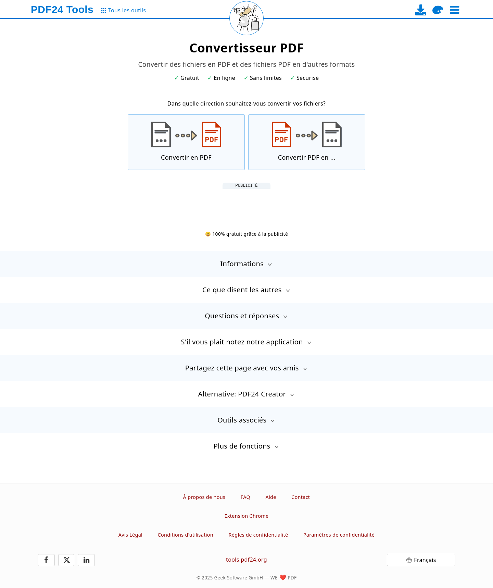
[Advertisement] (246, 204)
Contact (300, 497)
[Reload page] (246, 18)
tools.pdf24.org (246, 559)
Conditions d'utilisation (185, 534)
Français (425, 560)
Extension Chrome (247, 516)
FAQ (245, 497)
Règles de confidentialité (258, 534)
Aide (270, 497)
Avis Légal (130, 534)
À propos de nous (204, 497)
